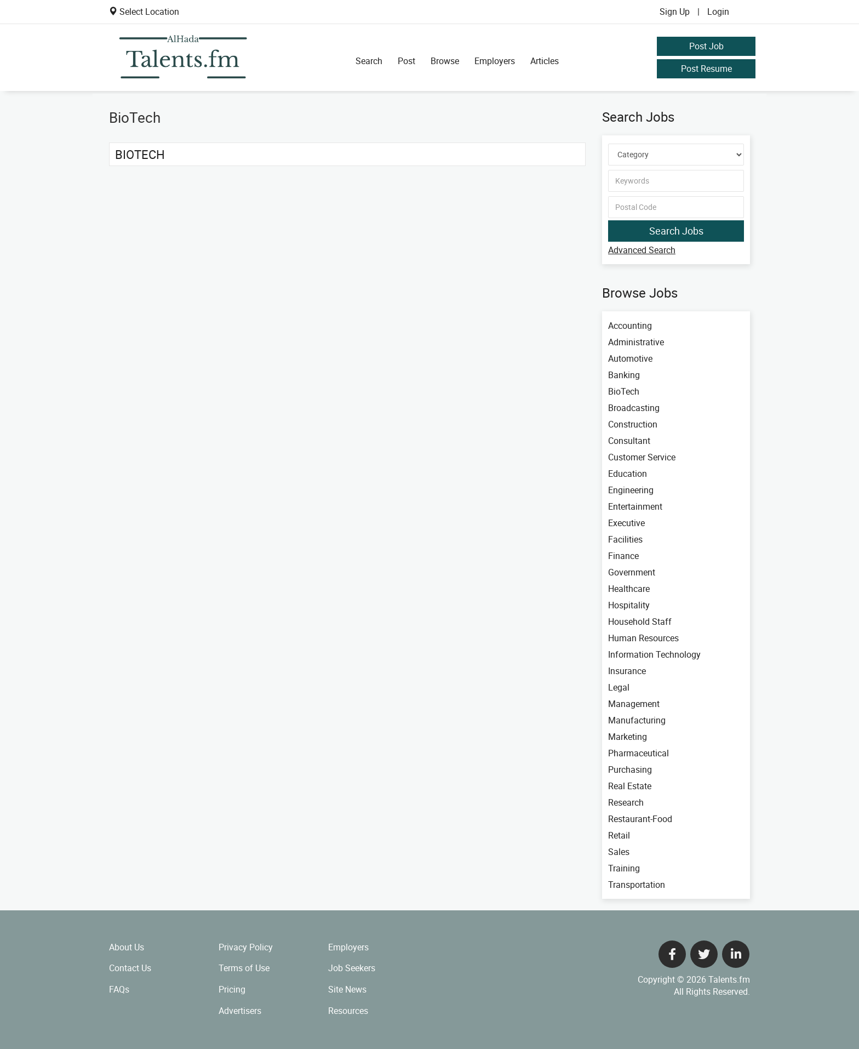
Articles (544, 61)
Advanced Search (641, 250)
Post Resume (706, 68)
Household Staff (640, 621)
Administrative (636, 342)
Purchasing (630, 769)
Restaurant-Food (640, 819)
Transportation (636, 885)
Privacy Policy (246, 947)
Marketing (627, 737)
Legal (618, 687)
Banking (624, 375)
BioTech (140, 154)
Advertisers (240, 1011)
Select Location (149, 11)
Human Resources (643, 638)
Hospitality (629, 605)
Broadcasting (634, 408)
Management (634, 704)
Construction (632, 424)
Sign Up (675, 11)
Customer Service (641, 457)
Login (718, 11)
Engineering (631, 490)
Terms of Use (244, 968)
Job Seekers (351, 968)
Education (627, 474)
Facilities (625, 539)
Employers (494, 61)
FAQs (119, 989)
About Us (126, 947)
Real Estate (629, 786)
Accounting (630, 326)
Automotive (630, 358)
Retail (619, 835)
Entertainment (635, 506)
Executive (626, 523)
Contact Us (130, 968)
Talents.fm (729, 979)
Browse (445, 61)
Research (626, 802)
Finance (623, 556)
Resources (348, 1011)
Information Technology (654, 654)
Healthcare (629, 589)
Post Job (706, 46)
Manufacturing (637, 720)
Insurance (627, 671)
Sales (618, 852)
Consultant (629, 441)
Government (631, 572)
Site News (347, 989)
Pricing (232, 989)
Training (624, 868)
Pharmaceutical (638, 753)
